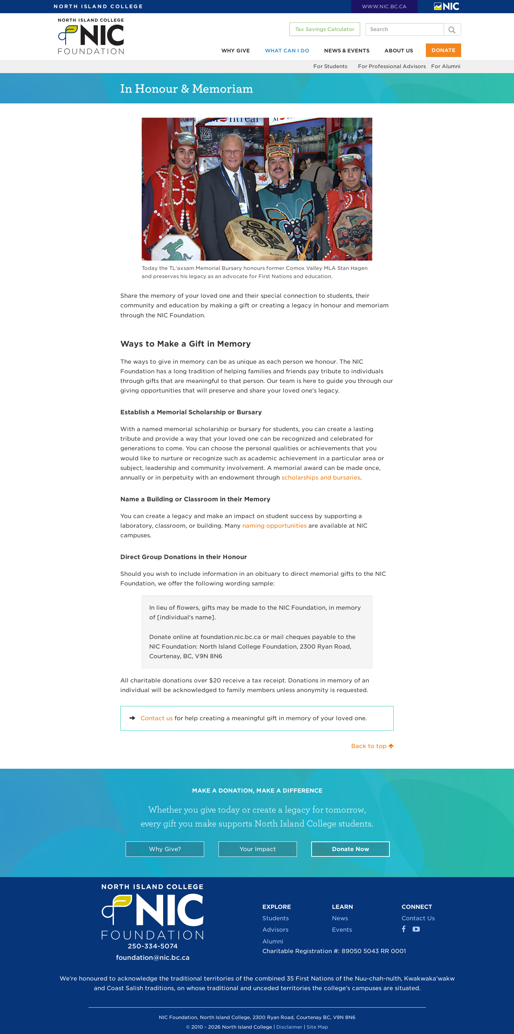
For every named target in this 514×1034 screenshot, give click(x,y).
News (340, 918)
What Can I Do (287, 50)
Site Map (317, 1027)
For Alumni (445, 66)
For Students (330, 66)
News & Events (346, 50)
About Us (398, 50)
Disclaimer (289, 1027)
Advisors (275, 929)
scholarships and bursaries (321, 477)
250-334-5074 (153, 946)
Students (275, 918)
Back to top (372, 746)
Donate (443, 50)
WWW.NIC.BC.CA (384, 6)
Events (342, 929)
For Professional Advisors (392, 66)
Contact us (157, 718)
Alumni (272, 941)
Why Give (235, 50)
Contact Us (418, 918)
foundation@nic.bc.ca (153, 957)
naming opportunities (274, 525)
